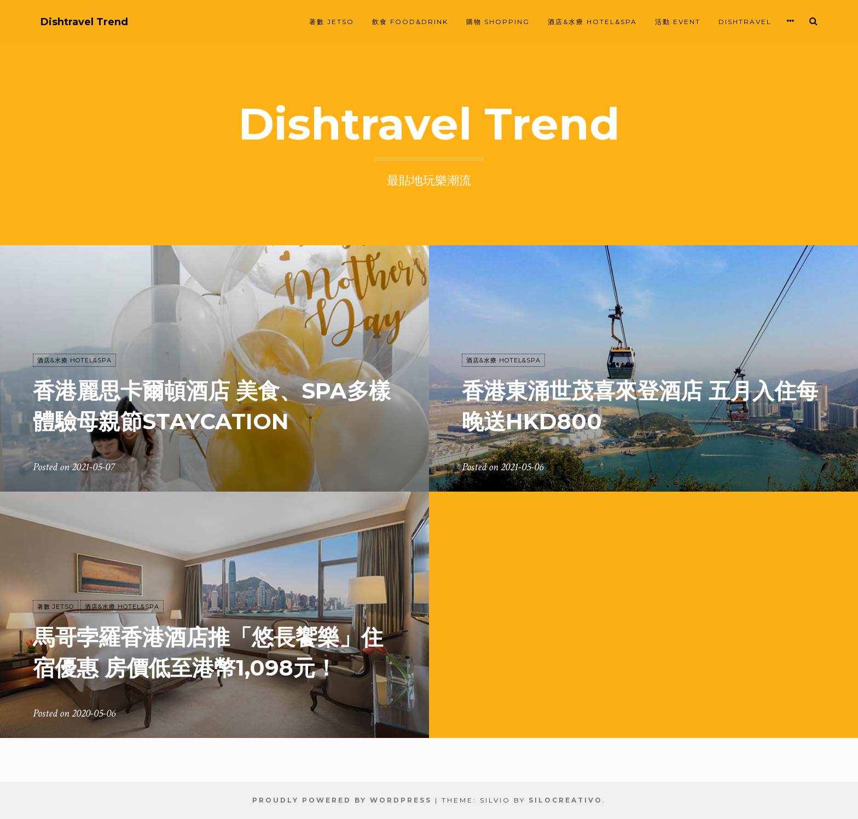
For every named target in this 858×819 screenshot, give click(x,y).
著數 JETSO (331, 22)
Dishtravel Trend (84, 22)
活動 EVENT (677, 22)
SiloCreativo (565, 800)
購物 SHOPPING (498, 22)
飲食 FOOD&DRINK (410, 22)
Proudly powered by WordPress (342, 800)
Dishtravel (745, 22)
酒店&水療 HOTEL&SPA (592, 22)
